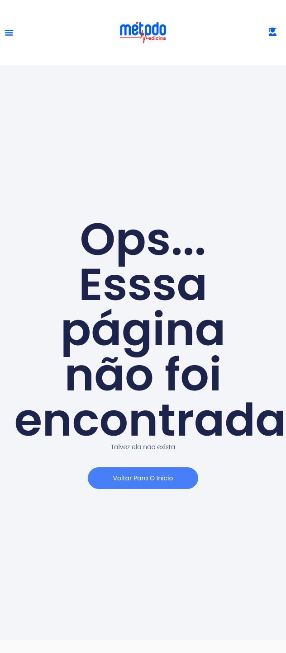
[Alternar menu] (9, 32)
